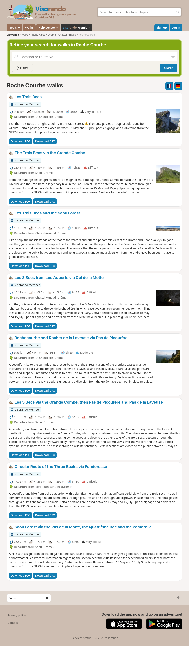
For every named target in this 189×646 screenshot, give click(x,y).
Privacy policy (17, 615)
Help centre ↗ (48, 27)
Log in (176, 27)
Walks (29, 27)
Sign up (162, 27)
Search (168, 68)
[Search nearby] (173, 57)
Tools (14, 27)
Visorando (13, 34)
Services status (81, 638)
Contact (13, 623)
